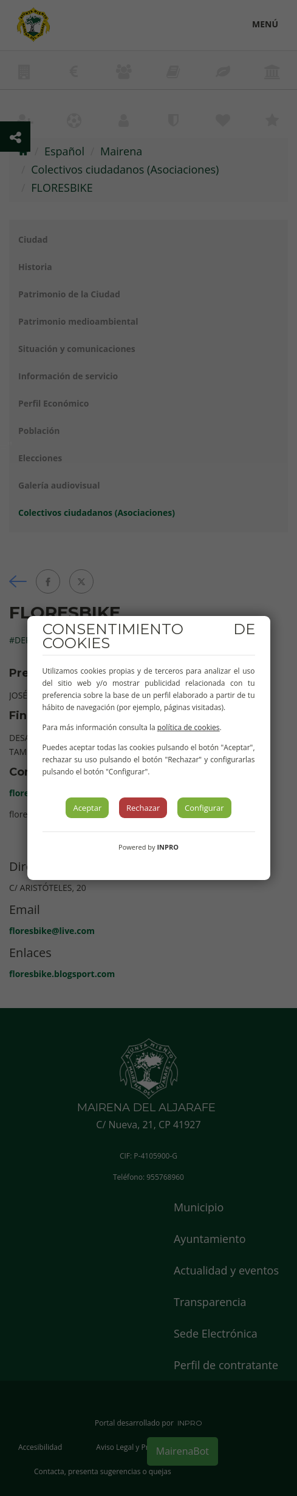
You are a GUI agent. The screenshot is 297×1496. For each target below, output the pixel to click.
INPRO (168, 846)
